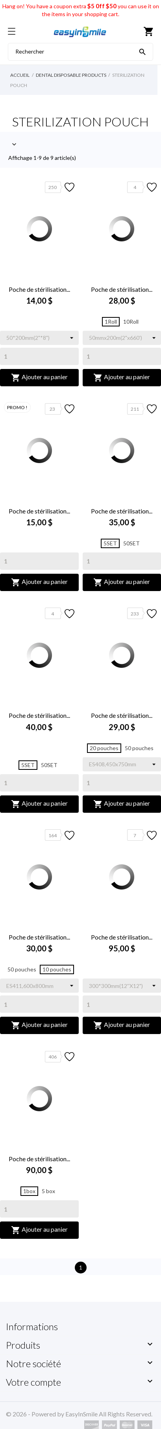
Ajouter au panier (39, 377)
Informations (32, 1326)
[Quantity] (39, 356)
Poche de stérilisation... (39, 289)
